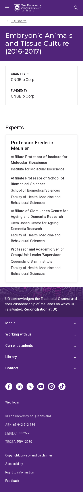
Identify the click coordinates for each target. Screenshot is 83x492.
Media (10, 323)
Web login (12, 402)
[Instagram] (51, 387)
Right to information (19, 472)
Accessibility (14, 464)
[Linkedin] (19, 387)
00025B (23, 433)
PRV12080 (24, 441)
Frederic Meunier (41, 208)
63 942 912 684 (24, 424)
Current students (19, 345)
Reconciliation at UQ (40, 309)
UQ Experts (19, 21)
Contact (11, 368)
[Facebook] (8, 387)
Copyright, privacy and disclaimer (28, 455)
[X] (30, 387)
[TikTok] (62, 387)
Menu (7, 8)
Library (11, 357)
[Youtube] (40, 387)
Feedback (12, 481)
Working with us (18, 334)
